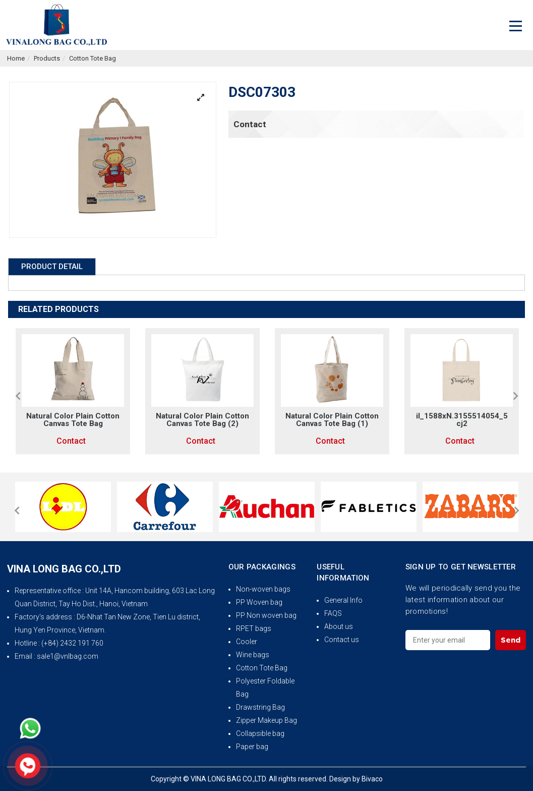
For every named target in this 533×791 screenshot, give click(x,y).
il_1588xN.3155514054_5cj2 (462, 419)
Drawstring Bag (260, 707)
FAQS (333, 613)
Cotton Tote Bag (92, 58)
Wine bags (252, 655)
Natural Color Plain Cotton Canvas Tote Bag (73, 419)
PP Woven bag (259, 602)
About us (338, 626)
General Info (343, 600)
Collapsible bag (260, 733)
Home (16, 58)
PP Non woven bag (266, 615)
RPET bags (253, 628)
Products (47, 58)
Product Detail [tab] (52, 266)
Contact (249, 124)
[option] (73, 391)
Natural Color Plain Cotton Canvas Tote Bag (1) (332, 419)
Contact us (341, 640)
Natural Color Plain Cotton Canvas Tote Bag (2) (202, 419)
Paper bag (252, 747)
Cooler (246, 642)
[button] (17, 395)
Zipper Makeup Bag (266, 720)
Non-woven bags (263, 589)
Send (510, 640)
